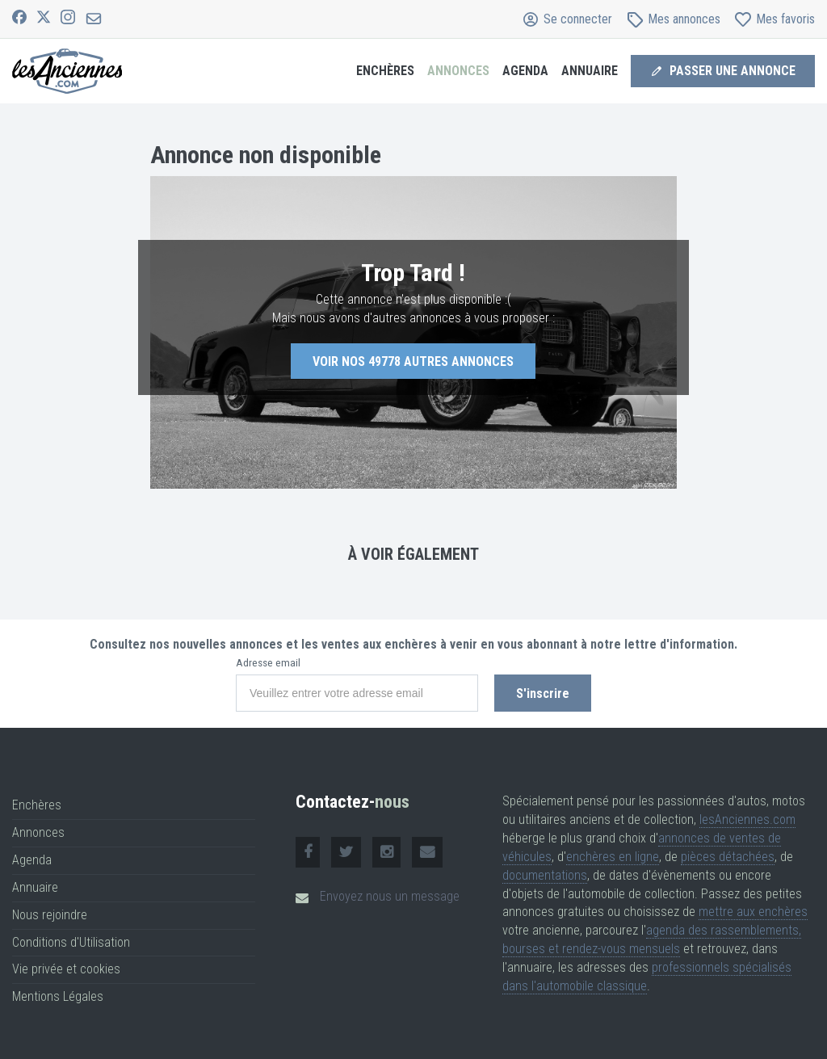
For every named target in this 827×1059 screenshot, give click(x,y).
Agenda (525, 70)
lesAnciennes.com (747, 819)
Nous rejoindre (49, 914)
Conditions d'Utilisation (71, 942)
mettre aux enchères (753, 911)
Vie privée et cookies (66, 969)
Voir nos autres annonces (413, 361)
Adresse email (268, 663)
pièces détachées (728, 856)
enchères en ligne (612, 856)
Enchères (385, 70)
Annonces (458, 70)
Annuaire (589, 70)
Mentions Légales (57, 996)
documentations (544, 875)
